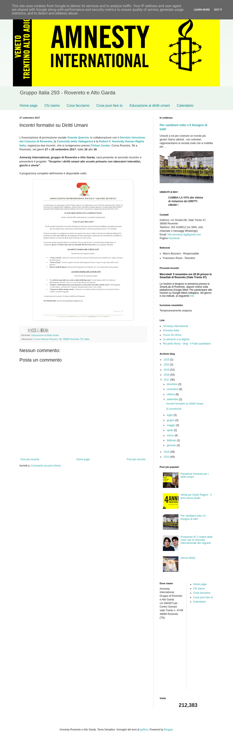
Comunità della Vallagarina (75, 141)
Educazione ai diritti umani (150, 105)
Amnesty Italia (171, 330)
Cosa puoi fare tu (109, 105)
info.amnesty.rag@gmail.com (184, 234)
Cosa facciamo (78, 105)
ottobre (171, 394)
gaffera (144, 729)
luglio (170, 415)
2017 (167, 379)
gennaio (172, 445)
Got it (218, 9)
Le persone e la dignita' (176, 339)
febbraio (172, 440)
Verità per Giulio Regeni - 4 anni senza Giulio (196, 496)
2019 (167, 369)
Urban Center (101, 145)
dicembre (172, 384)
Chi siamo (52, 105)
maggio (171, 425)
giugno (171, 420)
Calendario (185, 105)
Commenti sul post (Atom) (46, 465)
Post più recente (29, 459)
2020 (167, 364)
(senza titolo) (188, 557)
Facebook (174, 238)
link (192, 295)
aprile (170, 430)
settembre (173, 399)
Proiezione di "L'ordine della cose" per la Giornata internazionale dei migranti (197, 540)
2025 (167, 359)
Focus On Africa (172, 334)
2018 (167, 374)
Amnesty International (175, 326)
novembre (173, 389)
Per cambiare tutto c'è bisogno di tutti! (193, 517)
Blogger (168, 729)
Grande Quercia (78, 137)
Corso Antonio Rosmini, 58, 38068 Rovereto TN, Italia (61, 339)
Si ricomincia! (173, 408)
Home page (29, 105)
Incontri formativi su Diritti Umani (184, 403)
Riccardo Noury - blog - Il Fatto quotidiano (187, 343)
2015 (167, 456)
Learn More (202, 9)
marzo (171, 435)
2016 (167, 451)
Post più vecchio (136, 459)
